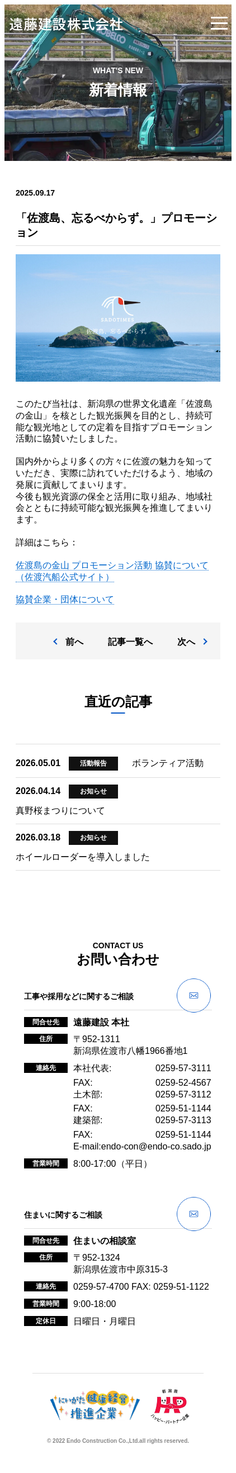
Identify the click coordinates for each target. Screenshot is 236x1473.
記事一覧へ (130, 642)
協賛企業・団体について (65, 599)
